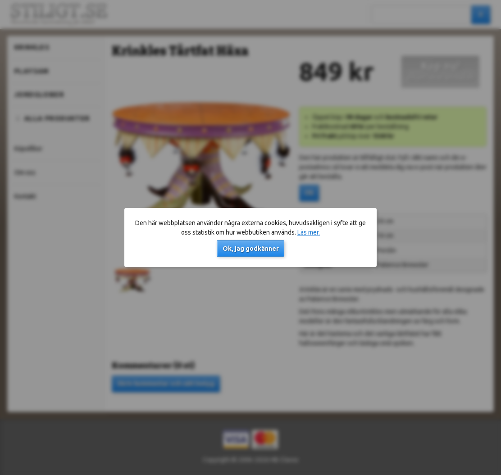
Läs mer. (308, 232)
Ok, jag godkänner (251, 248)
